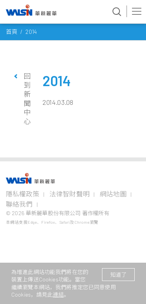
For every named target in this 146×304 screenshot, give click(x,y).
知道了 (118, 274)
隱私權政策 (22, 194)
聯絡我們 (19, 204)
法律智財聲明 (69, 194)
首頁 (12, 31)
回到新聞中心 (27, 99)
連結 (58, 294)
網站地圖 (113, 194)
